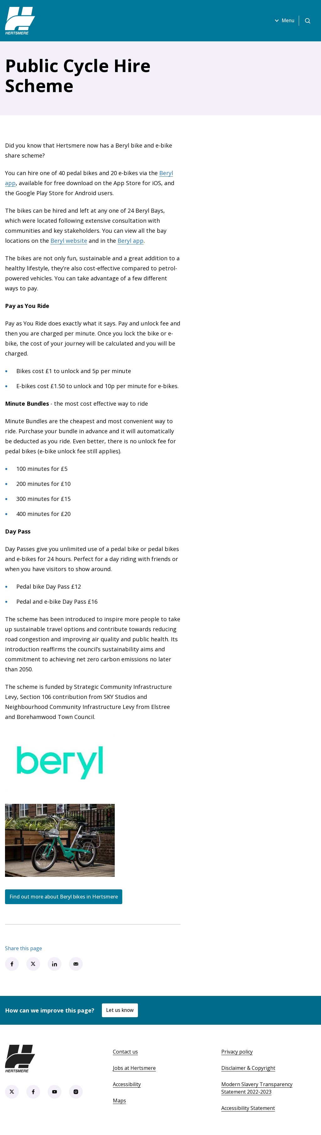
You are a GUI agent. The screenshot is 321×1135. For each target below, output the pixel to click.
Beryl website (68, 240)
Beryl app (131, 240)
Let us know (120, 1010)
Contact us (125, 1051)
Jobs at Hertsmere (134, 1068)
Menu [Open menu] (282, 20)
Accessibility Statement (248, 1108)
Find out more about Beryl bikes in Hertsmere (63, 896)
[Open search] (307, 20)
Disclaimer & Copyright (248, 1068)
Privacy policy (237, 1051)
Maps (119, 1100)
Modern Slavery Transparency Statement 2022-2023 (256, 1088)
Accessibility (127, 1084)
